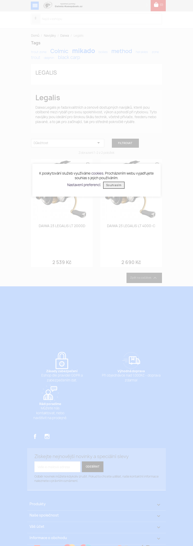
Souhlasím (113, 185)
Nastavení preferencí (83, 185)
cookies (97, 173)
